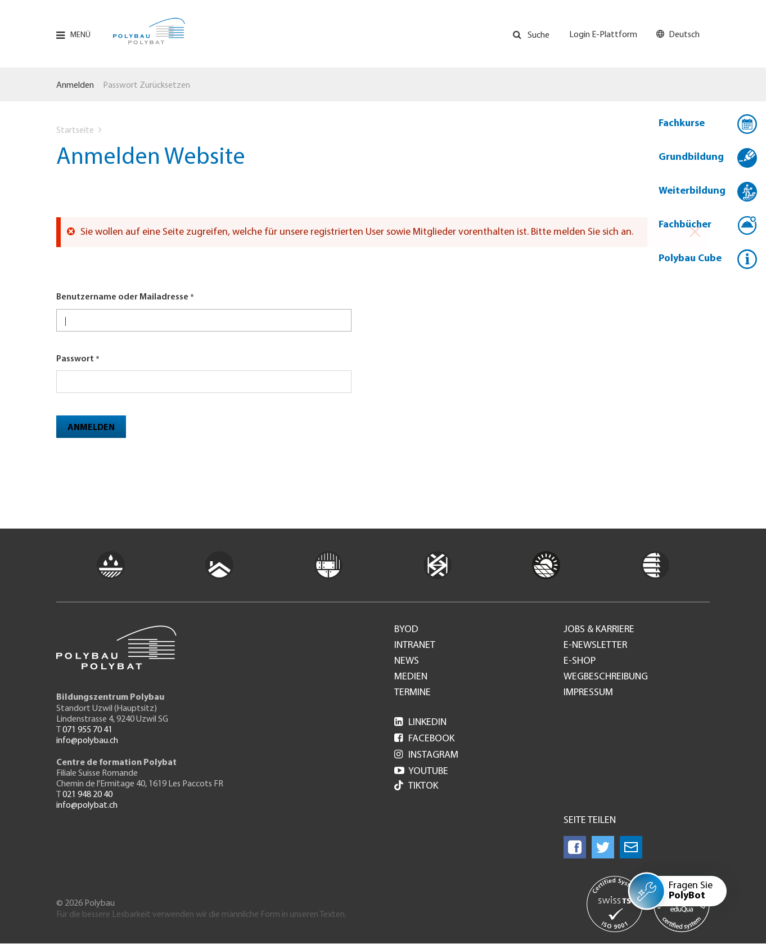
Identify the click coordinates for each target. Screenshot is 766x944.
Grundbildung (691, 157)
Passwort (75, 359)
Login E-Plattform (603, 34)
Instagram (426, 755)
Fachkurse (682, 123)
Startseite (75, 130)
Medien (410, 677)
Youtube (421, 771)
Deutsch (684, 34)
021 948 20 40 (87, 794)
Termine (412, 693)
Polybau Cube (690, 258)
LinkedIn (420, 722)
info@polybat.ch (87, 805)
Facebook (424, 738)
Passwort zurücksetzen (146, 85)
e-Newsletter (595, 646)
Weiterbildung (692, 191)
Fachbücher (685, 225)
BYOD (406, 630)
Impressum (588, 693)
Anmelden (75, 85)
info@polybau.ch (87, 740)
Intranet (414, 646)
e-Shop (580, 661)
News (406, 661)
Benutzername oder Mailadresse (122, 297)
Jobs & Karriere (599, 630)
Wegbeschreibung (606, 677)
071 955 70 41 (87, 730)
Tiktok (416, 786)
